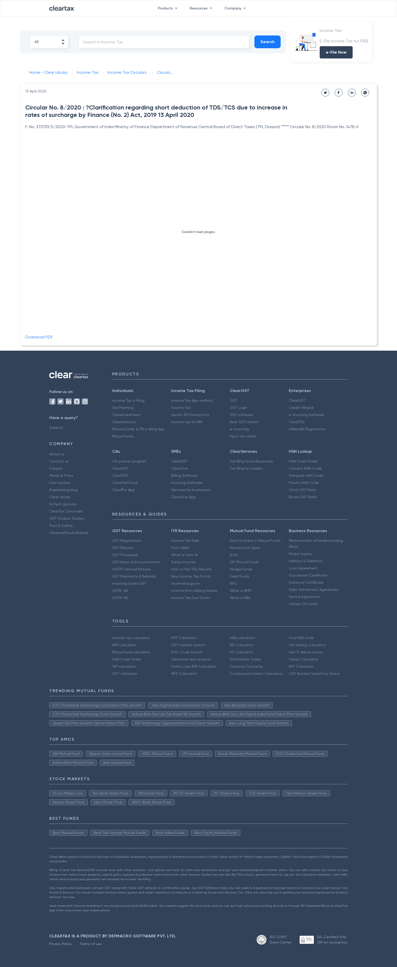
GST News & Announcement (136, 562)
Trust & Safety (61, 525)
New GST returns (244, 422)
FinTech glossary (63, 504)
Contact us (59, 461)
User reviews (59, 483)
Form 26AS (180, 548)
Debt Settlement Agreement (314, 589)
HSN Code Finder (303, 461)
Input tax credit (243, 436)
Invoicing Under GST (129, 583)
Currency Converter (246, 666)
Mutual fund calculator (131, 652)
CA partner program (129, 461)
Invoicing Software (187, 483)
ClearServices (124, 422)
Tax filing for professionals (251, 461)
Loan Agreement (303, 568)
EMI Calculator (124, 645)
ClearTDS (297, 422)
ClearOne (179, 468)
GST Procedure (125, 555)
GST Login (238, 408)
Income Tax (181, 408)
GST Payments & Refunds (134, 576)
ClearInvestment (126, 415)
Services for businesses (191, 490)
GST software (241, 415)
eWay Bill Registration (307, 429)
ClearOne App (183, 497)
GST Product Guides (66, 518)
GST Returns (122, 548)
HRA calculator (242, 638)
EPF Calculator (301, 666)
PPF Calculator (183, 638)
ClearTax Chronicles (66, 511)
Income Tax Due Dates (190, 598)
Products (169, 8)
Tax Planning (122, 408)
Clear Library (59, 497)
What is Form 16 (184, 555)
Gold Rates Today (245, 659)
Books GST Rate (303, 497)
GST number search (188, 645)
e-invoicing (239, 429)
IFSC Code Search (187, 652)
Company (236, 8)
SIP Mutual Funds (244, 562)
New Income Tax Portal (190, 576)
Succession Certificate (308, 575)
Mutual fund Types (245, 548)
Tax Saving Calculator (307, 645)
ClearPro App (123, 490)
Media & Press (61, 475)
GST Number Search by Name (314, 673)
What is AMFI (241, 591)
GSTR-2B (120, 591)
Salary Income (183, 562)
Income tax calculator (131, 638)
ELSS (234, 555)
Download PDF (39, 337)
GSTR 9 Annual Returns (131, 569)
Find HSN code (301, 638)
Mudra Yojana (300, 554)
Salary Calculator (303, 659)
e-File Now (336, 52)
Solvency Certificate (306, 582)
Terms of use (91, 944)
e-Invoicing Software (306, 415)
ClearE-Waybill (301, 408)
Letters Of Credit (303, 604)
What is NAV (240, 598)
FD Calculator (241, 652)
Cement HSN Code (305, 468)
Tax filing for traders (246, 468)
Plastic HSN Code (304, 483)
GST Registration (126, 540)
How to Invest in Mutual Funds (255, 540)
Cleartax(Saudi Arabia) (68, 533)
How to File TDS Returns (191, 569)
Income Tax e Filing (128, 400)
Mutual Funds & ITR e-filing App (138, 429)
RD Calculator (242, 645)
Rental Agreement (304, 597)
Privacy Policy (60, 944)
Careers (56, 468)
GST (233, 400)
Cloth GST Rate (302, 490)
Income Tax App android (192, 400)
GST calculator (125, 673)
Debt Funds (240, 576)
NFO (233, 583)
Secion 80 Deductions (190, 415)
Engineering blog (63, 490)
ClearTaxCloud (124, 483)
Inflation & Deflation (305, 561)
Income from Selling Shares (194, 591)
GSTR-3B (120, 598)
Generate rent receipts (191, 659)
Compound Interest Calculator (256, 673)
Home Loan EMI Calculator (193, 666)
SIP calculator (124, 666)
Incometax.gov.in (185, 583)
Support (56, 427)
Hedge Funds (241, 569)
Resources (202, 8)
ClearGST (297, 400)
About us (57, 454)
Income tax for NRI (186, 422)
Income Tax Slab (185, 540)
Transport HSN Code (306, 475)
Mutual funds (123, 436)
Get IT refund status (306, 652)
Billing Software (184, 475)
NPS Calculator (184, 673)
